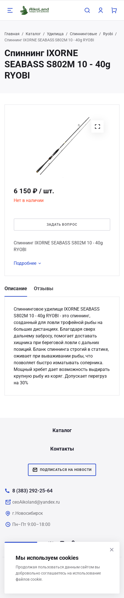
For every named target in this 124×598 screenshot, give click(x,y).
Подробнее (28, 263)
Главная (12, 34)
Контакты (62, 449)
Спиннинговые (83, 34)
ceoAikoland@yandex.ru (36, 502)
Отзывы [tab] (43, 288)
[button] (97, 126)
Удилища (55, 34)
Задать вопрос (62, 225)
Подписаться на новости (61, 470)
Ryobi (108, 34)
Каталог (33, 34)
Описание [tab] (15, 288)
